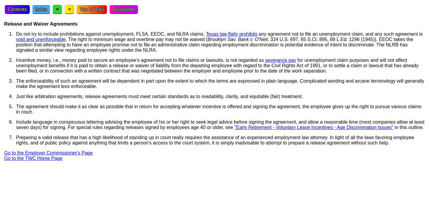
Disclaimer (124, 9)
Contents (17, 9)
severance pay (280, 60)
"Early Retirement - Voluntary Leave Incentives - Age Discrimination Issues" (313, 127)
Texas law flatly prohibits (231, 34)
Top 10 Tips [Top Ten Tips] (92, 9)
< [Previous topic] (57, 9)
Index (41, 9)
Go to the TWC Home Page (33, 158)
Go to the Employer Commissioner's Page (48, 152)
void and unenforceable (41, 39)
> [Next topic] (69, 9)
